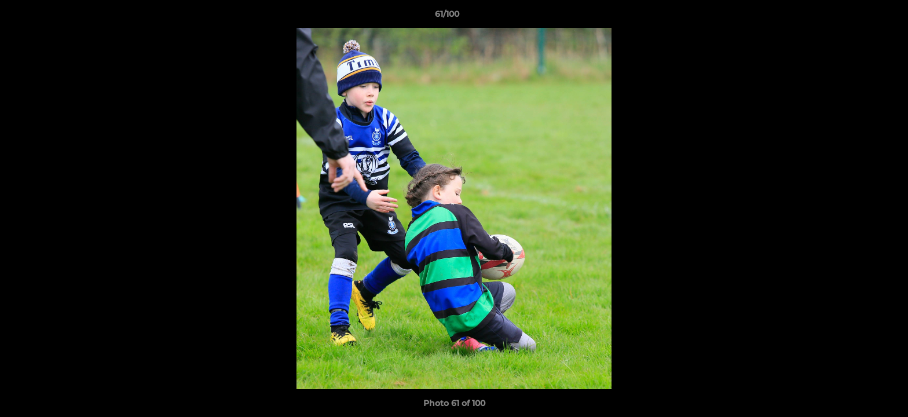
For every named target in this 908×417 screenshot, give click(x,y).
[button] (859, 17)
